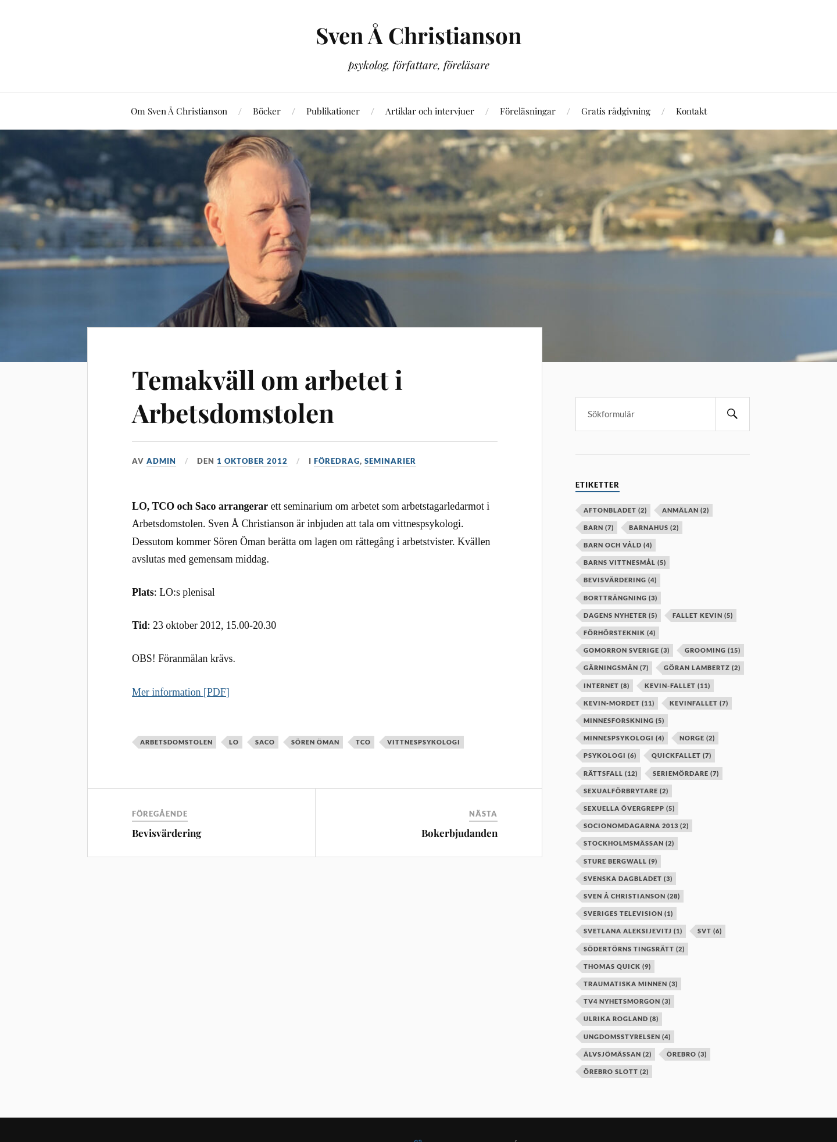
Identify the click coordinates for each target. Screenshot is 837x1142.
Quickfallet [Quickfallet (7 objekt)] (681, 755)
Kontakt (691, 111)
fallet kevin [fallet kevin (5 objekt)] (703, 615)
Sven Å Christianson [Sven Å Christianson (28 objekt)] (632, 896)
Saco (265, 742)
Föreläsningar (528, 111)
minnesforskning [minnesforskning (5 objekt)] (624, 720)
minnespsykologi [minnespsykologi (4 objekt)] (624, 738)
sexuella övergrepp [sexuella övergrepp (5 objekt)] (629, 808)
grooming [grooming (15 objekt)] (713, 650)
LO (234, 742)
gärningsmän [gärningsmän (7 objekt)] (616, 667)
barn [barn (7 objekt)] (599, 527)
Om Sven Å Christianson (179, 111)
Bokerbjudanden (459, 832)
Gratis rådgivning (615, 111)
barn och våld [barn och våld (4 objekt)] (618, 545)
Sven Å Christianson (418, 35)
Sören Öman (315, 742)
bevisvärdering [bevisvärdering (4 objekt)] (620, 579)
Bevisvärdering (166, 832)
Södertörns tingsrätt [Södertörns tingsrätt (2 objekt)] (634, 949)
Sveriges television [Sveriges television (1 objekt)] (628, 913)
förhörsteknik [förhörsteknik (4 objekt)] (620, 632)
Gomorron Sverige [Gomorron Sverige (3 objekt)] (627, 650)
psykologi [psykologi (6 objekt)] (610, 755)
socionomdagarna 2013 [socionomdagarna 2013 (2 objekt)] (636, 825)
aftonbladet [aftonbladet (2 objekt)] (615, 510)
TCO (363, 742)
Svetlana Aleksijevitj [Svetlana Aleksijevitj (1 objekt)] (633, 931)
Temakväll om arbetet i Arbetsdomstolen (267, 395)
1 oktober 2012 (252, 461)
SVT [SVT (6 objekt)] (710, 931)
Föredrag (337, 461)
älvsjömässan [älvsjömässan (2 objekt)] (618, 1054)
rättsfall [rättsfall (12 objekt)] (611, 773)
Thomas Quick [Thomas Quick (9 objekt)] (617, 966)
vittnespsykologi (423, 742)
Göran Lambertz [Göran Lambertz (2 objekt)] (702, 667)
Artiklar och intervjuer (429, 111)
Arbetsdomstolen (176, 742)
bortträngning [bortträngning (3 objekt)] (620, 598)
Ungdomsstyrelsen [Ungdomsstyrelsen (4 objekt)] (627, 1036)
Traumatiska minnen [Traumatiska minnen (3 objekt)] (631, 983)
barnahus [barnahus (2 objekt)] (654, 527)
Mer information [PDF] (181, 692)
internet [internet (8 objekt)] (606, 685)
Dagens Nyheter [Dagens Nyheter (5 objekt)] (620, 615)
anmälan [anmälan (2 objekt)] (685, 510)
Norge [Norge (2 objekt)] (697, 738)
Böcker (267, 111)
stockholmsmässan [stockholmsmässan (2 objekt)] (629, 843)
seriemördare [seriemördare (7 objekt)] (686, 773)
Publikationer (333, 111)
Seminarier (390, 461)
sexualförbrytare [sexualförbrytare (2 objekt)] (626, 790)
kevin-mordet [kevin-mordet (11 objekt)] (619, 703)
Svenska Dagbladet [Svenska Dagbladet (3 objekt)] (628, 878)
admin (161, 461)
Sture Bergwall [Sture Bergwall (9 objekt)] (620, 861)
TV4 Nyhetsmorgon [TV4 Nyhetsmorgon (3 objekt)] (627, 1001)
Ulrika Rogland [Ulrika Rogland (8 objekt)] (621, 1018)
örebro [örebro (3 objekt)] (687, 1054)
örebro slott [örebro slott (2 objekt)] (616, 1071)
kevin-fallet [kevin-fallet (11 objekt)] (677, 685)
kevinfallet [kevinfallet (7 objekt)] (699, 703)
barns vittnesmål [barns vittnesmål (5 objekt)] (625, 562)
